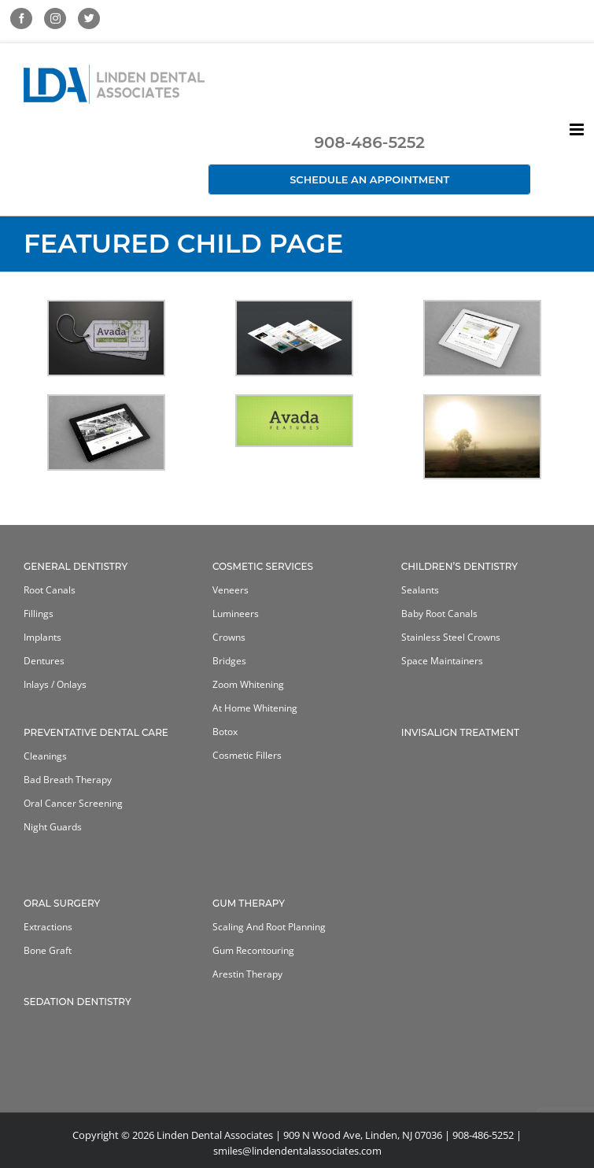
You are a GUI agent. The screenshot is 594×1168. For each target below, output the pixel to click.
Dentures (44, 660)
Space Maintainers (442, 660)
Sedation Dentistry (77, 1001)
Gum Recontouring (253, 950)
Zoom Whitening (248, 684)
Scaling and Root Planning (269, 926)
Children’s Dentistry (459, 566)
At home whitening (254, 708)
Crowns (228, 637)
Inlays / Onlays (55, 684)
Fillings (38, 613)
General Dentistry (75, 566)
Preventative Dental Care (96, 732)
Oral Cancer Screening (73, 803)
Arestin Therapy (247, 974)
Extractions (48, 926)
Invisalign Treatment (460, 732)
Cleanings (45, 756)
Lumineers (235, 613)
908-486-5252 (369, 142)
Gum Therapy (248, 903)
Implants (42, 637)
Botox (225, 731)
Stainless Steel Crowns (450, 637)
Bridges (229, 660)
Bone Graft (48, 950)
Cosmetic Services (262, 566)
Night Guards (53, 826)
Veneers (230, 590)
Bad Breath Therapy (68, 779)
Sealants (420, 590)
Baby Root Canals (439, 613)
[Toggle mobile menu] (578, 129)
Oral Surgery (62, 903)
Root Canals (50, 590)
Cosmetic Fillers (247, 755)
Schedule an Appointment (369, 179)
